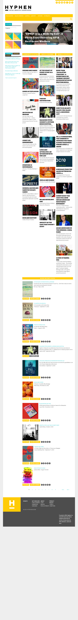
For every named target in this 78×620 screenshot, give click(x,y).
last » (68, 489)
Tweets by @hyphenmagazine (11, 77)
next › (63, 489)
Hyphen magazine (11, 504)
